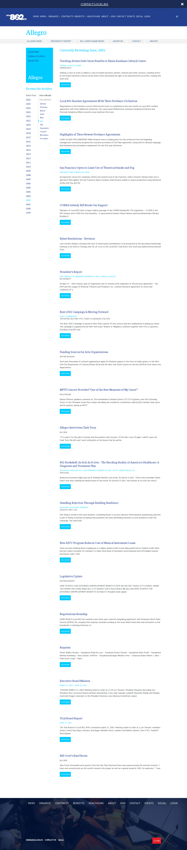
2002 (28, 200)
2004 (28, 191)
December (44, 138)
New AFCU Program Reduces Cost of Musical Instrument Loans (97, 543)
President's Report (61, 41)
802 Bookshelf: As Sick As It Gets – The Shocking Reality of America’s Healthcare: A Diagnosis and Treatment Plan (109, 464)
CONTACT (121, 16)
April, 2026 (33, 60)
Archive (154, 41)
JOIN (113, 16)
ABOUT (104, 16)
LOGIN (147, 16)
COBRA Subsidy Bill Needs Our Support (84, 205)
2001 (28, 204)
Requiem (65, 647)
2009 (28, 170)
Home (36, 16)
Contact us (50, 840)
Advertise (118, 41)
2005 (28, 187)
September (44, 128)
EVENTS (131, 16)
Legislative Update (71, 576)
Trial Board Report (71, 718)
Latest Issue (33, 51)
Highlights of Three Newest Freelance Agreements (90, 134)
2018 (28, 133)
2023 (28, 112)
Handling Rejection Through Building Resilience (89, 503)
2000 (28, 208)
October (43, 131)
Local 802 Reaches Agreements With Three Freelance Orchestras (98, 101)
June (41, 121)
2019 (28, 128)
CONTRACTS (67, 16)
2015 (28, 145)
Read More (65, 85)
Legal (61, 840)
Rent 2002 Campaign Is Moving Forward (84, 312)
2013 (28, 154)
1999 (28, 212)
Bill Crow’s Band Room (73, 755)
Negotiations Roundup (73, 614)
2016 (28, 141)
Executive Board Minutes (75, 681)
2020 (28, 124)
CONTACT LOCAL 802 (94, 4)
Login (156, 840)
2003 (28, 196)
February (43, 107)
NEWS (43, 16)
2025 (28, 103)
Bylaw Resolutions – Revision (77, 238)
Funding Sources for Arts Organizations (84, 352)
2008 (28, 175)
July (41, 124)
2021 (28, 120)
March (42, 110)
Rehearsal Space (34, 840)
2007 (28, 179)
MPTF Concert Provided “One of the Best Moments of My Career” (99, 389)
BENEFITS (79, 16)
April (42, 114)
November (44, 135)
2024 (28, 108)
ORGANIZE (53, 16)
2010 (28, 166)
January (43, 103)
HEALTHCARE (93, 16)
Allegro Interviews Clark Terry (78, 427)
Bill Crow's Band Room (92, 41)
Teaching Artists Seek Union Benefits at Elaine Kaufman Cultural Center (103, 61)
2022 (28, 116)
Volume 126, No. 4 (36, 56)
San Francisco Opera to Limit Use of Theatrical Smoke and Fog (97, 167)
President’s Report (71, 272)
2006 (28, 183)
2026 (28, 99)
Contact (136, 41)
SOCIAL (139, 16)
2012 (28, 158)
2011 (28, 162)
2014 (28, 149)
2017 (28, 137)
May (42, 117)
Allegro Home (34, 41)
